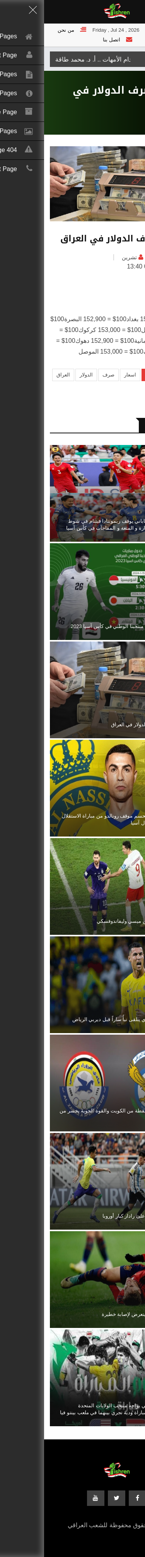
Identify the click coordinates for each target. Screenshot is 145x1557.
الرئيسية (130, 117)
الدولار (42, 375)
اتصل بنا (67, 40)
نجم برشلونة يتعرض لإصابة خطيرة (94, 1314)
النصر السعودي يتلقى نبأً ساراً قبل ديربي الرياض (79, 1019)
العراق (126, 257)
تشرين (85, 257)
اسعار (86, 375)
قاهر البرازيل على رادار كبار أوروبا (94, 1216)
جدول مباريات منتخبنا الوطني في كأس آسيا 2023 (78, 626)
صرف (64, 375)
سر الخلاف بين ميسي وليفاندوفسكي (91, 921)
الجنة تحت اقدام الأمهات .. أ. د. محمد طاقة (65, 59)
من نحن (22, 30)
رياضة (108, 117)
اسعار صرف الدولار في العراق (98, 724)
